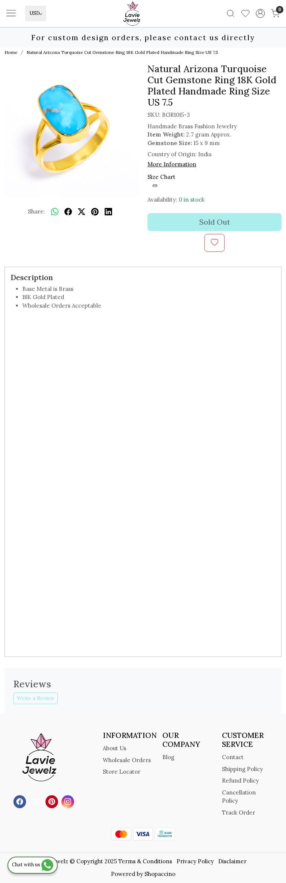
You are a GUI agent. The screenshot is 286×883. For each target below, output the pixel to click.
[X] (36, 801)
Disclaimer (232, 861)
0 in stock (191, 199)
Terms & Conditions (145, 861)
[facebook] (68, 211)
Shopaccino (159, 873)
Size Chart (161, 181)
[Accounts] (260, 13)
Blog (168, 757)
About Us (114, 748)
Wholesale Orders (127, 760)
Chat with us (32, 864)
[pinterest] (95, 211)
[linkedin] (108, 211)
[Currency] (35, 13)
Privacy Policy (195, 861)
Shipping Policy (242, 769)
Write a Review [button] (35, 698)
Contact (233, 757)
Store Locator (121, 771)
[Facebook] (20, 801)
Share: (36, 211)
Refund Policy (240, 780)
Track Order (238, 812)
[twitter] (81, 211)
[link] (230, 13)
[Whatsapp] (54, 211)
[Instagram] (68, 801)
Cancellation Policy (239, 797)
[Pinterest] (52, 801)
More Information (171, 164)
